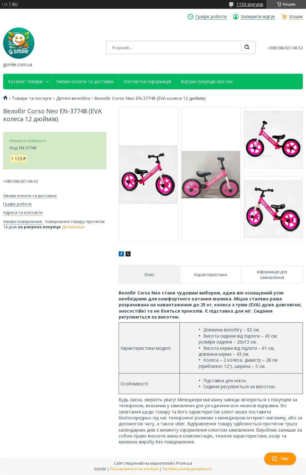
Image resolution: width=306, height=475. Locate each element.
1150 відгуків (249, 4)
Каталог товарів (25, 81)
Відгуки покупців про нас (207, 81)
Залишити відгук (258, 16)
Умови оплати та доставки (85, 81)
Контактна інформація (147, 81)
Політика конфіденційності (187, 469)
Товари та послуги (32, 98)
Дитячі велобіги (73, 98)
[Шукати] (246, 47)
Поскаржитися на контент (134, 469)
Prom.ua (184, 463)
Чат (280, 459)
